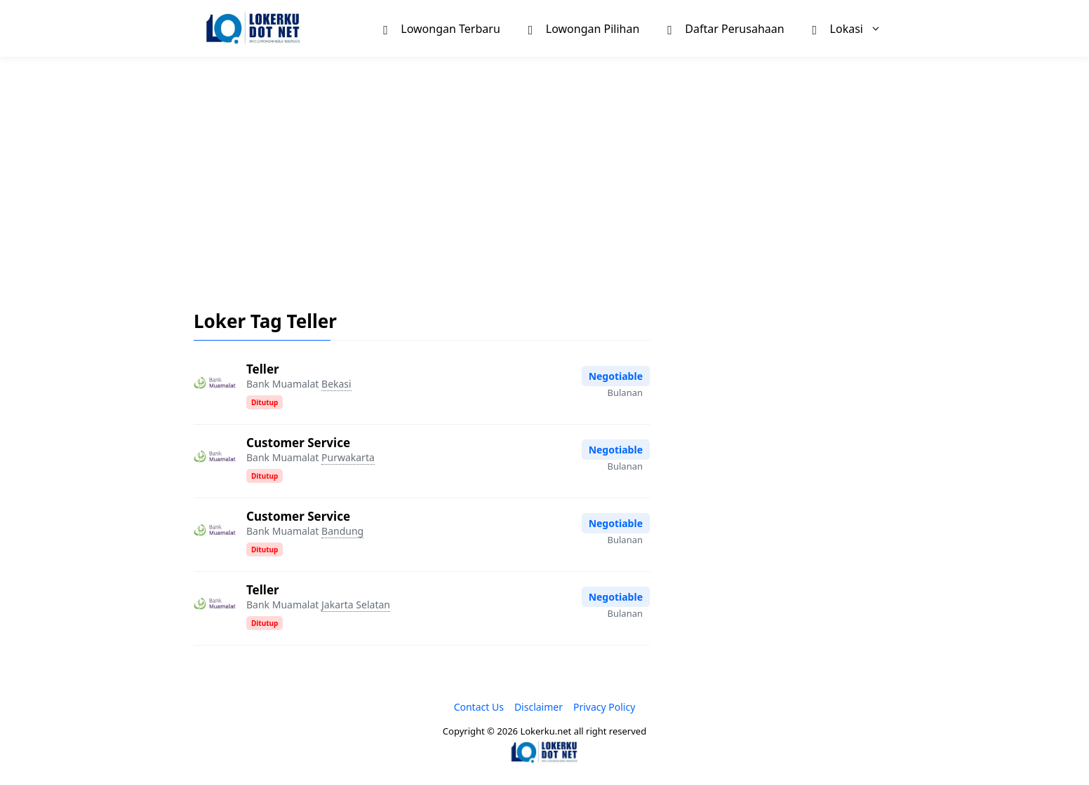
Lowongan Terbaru (441, 28)
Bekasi (336, 383)
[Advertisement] (544, 172)
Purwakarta (348, 457)
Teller (262, 369)
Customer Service (298, 443)
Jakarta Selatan (355, 604)
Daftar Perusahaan (725, 28)
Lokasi (854, 28)
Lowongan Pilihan (584, 28)
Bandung (342, 531)
